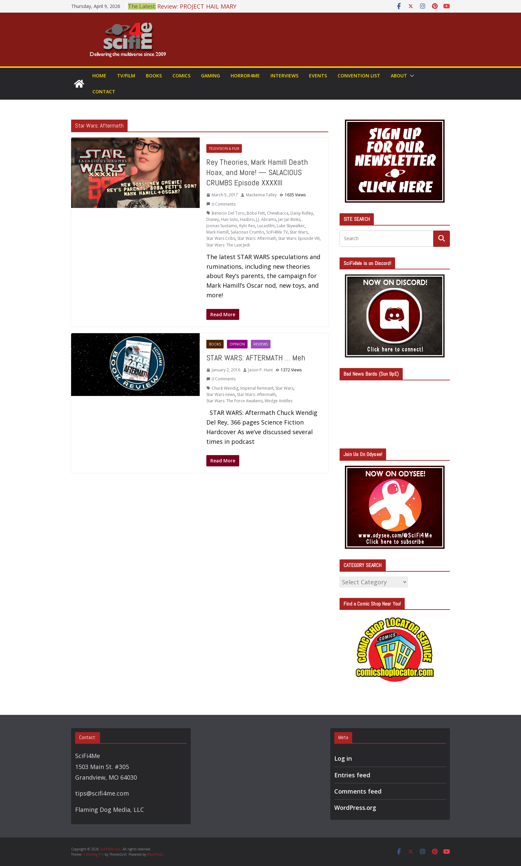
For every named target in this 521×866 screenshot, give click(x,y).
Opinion (237, 344)
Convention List (359, 75)
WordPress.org (355, 808)
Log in (343, 758)
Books (154, 75)
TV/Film (126, 75)
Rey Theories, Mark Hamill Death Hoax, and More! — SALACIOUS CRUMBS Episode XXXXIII (257, 172)
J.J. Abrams (266, 219)
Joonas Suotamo (221, 226)
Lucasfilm (266, 226)
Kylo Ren (247, 226)
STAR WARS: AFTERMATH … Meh (255, 357)
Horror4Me (245, 75)
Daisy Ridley (301, 213)
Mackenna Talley (261, 195)
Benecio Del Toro (228, 213)
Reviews (261, 344)
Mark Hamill (217, 232)
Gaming (210, 75)
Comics (181, 75)
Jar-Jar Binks (289, 219)
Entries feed (352, 775)
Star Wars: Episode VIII (299, 238)
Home (99, 75)
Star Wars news (220, 394)
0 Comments (221, 204)
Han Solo (229, 219)
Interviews (284, 75)
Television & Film (224, 148)
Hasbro (247, 219)
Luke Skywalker (291, 226)
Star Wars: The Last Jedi (228, 245)
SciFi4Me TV (277, 232)
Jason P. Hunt (260, 370)
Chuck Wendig (225, 388)
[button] (410, 75)
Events (318, 75)
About (399, 75)
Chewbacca (277, 213)
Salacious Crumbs (247, 232)
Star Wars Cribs (220, 238)
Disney (212, 219)
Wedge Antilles (278, 401)
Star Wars (299, 232)
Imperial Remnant (256, 388)
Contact (103, 91)
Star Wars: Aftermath (256, 238)
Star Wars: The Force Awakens (234, 401)
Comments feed (357, 791)
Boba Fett (256, 213)
